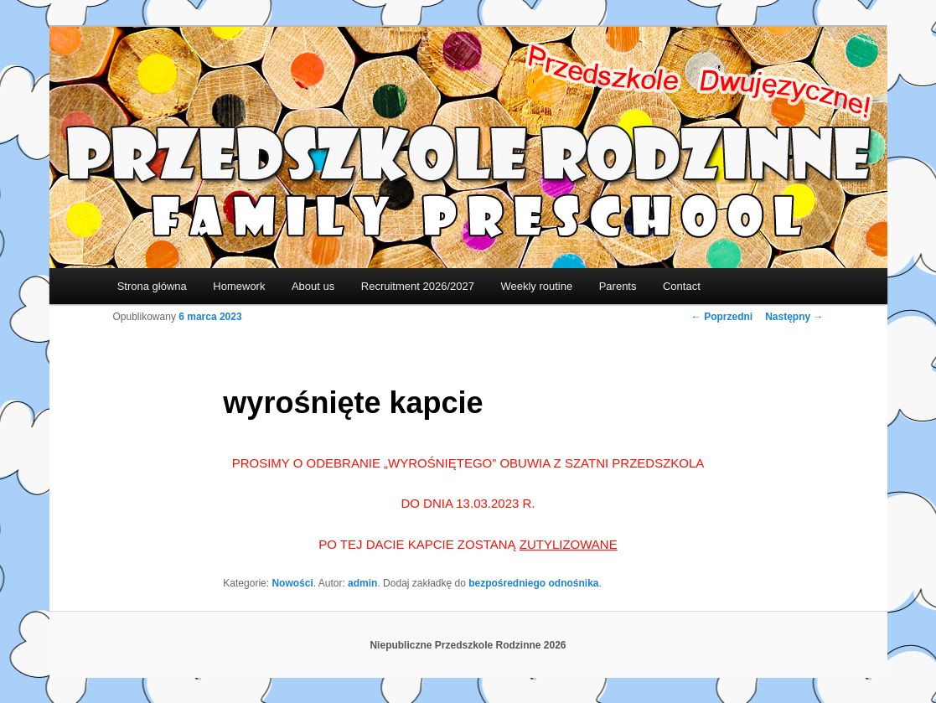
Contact (682, 286)
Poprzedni (721, 317)
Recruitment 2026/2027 (417, 286)
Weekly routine (536, 286)
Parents (618, 286)
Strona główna (152, 286)
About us (313, 286)
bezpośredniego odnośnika (533, 583)
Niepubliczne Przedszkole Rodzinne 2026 (468, 645)
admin (362, 583)
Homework (239, 286)
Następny (794, 317)
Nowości (292, 583)
